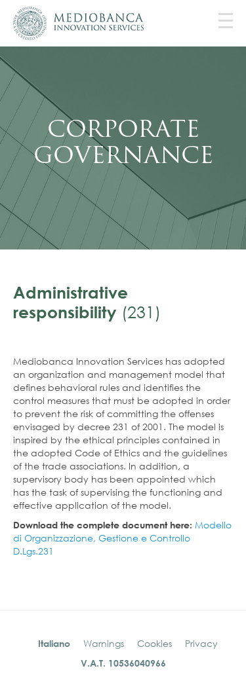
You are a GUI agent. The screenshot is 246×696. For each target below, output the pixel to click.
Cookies (154, 643)
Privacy (201, 643)
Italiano (54, 643)
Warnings (103, 643)
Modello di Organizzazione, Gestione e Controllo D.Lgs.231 (122, 538)
